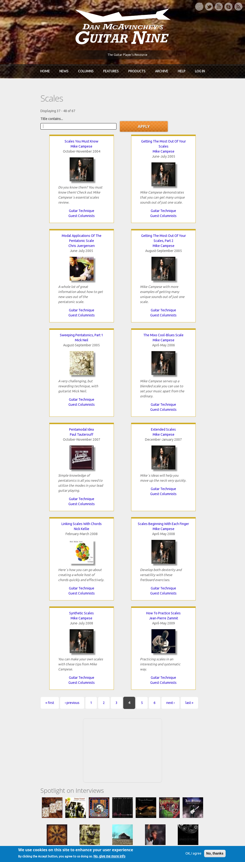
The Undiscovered (83, 737)
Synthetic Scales (122, 432)
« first (23, 521)
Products (136, 70)
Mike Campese (50, 144)
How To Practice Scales (195, 432)
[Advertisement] (122, 568)
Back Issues (191, 721)
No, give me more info (116, 857)
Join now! (157, 718)
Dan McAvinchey (26, 729)
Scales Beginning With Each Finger (50, 432)
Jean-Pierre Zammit (195, 437)
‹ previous (45, 521)
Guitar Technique (50, 208)
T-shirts (188, 737)
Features (111, 70)
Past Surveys (191, 729)
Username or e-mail (197, 760)
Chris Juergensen (195, 149)
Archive (161, 70)
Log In (200, 70)
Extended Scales (122, 337)
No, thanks (208, 854)
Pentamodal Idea (50, 337)
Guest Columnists (50, 213)
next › (143, 521)
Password (190, 778)
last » (163, 521)
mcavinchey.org (25, 737)
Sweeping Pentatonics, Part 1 (122, 238)
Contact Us (190, 713)
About (18, 721)
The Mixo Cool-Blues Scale (195, 238)
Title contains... (25, 116)
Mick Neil (122, 243)
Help (181, 70)
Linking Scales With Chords (195, 337)
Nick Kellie (195, 342)
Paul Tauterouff (50, 342)
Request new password (199, 790)
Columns (86, 70)
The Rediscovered (83, 729)
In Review (77, 721)
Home (45, 70)
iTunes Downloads (84, 713)
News (63, 70)
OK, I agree (187, 854)
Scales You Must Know (50, 139)
